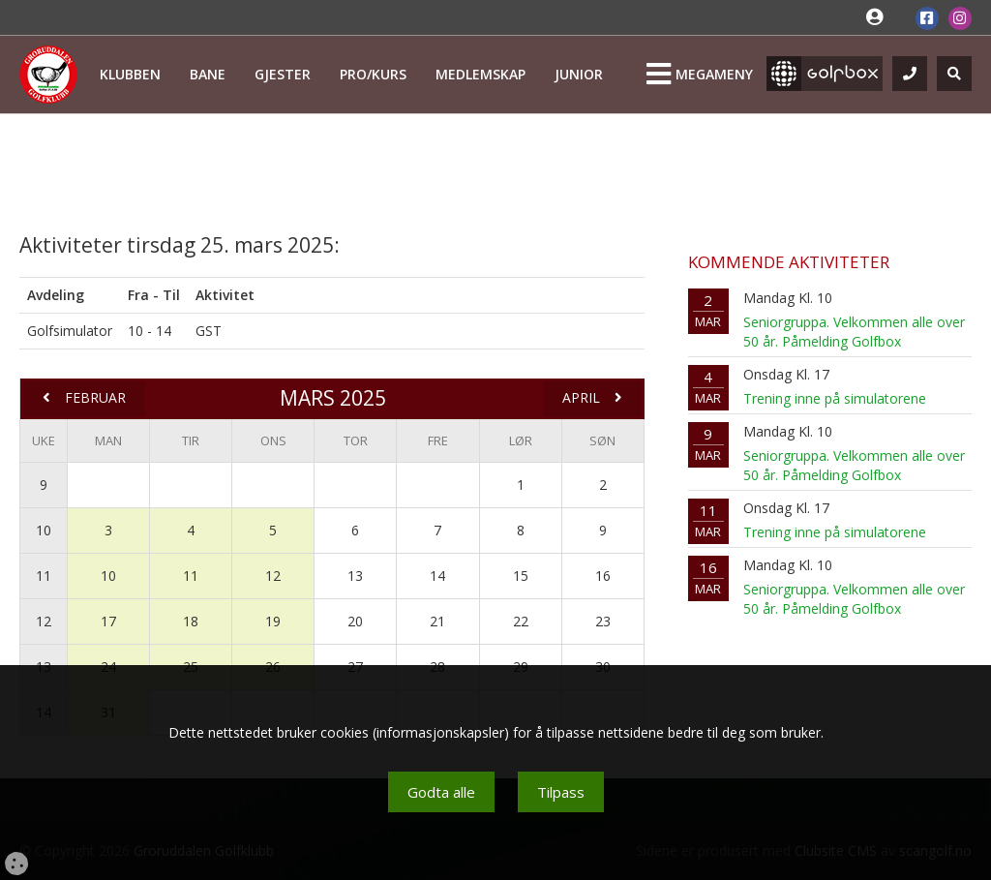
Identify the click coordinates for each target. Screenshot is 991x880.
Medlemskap (480, 74)
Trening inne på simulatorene (834, 398)
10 (43, 530)
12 (273, 575)
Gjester (283, 74)
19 (273, 621)
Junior (579, 74)
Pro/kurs (373, 74)
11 (43, 575)
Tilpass (561, 792)
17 (108, 621)
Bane (207, 74)
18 (190, 621)
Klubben (130, 74)
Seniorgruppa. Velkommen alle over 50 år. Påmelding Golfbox (854, 331)
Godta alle (441, 792)
